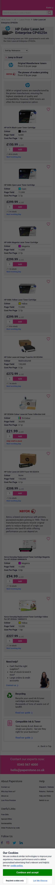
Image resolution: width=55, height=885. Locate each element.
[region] (27, 866)
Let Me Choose (40, 881)
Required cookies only (15, 881)
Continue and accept (27, 872)
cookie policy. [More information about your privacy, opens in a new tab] (16, 865)
